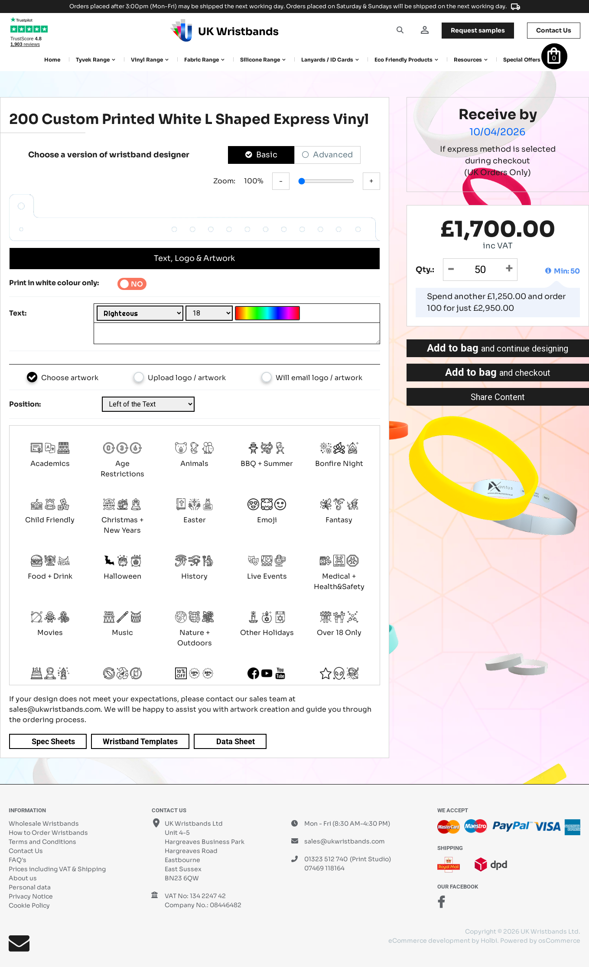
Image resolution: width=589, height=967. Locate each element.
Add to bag (497, 348)
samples (478, 30)
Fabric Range (201, 59)
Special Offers (521, 59)
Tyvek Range (93, 59)
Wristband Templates (140, 741)
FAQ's (17, 860)
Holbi (489, 940)
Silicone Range (260, 59)
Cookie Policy (29, 905)
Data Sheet (235, 741)
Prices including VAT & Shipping (57, 869)
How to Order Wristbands (48, 833)
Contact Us (26, 851)
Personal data (30, 887)
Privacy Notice (31, 896)
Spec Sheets (53, 741)
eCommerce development (429, 940)
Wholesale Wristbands (44, 823)
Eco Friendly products (403, 59)
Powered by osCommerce (540, 940)
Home (52, 59)
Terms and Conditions (42, 842)
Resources (468, 59)
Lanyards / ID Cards (327, 59)
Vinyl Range (147, 59)
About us (23, 878)
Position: (25, 404)
